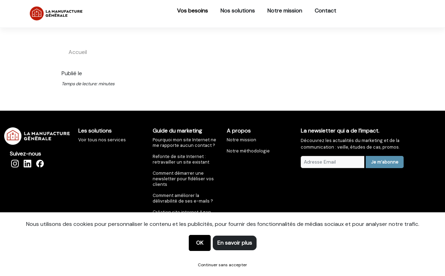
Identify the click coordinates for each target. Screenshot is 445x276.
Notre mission (284, 10)
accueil (77, 52)
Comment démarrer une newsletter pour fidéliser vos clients (183, 178)
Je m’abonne (384, 162)
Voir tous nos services (102, 140)
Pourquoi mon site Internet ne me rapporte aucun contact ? (184, 142)
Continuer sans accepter (222, 265)
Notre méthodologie (248, 151)
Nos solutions (237, 10)
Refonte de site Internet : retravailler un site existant (181, 159)
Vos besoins (192, 10)
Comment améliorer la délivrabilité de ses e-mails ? (183, 198)
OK (199, 242)
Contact (325, 10)
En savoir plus (234, 242)
